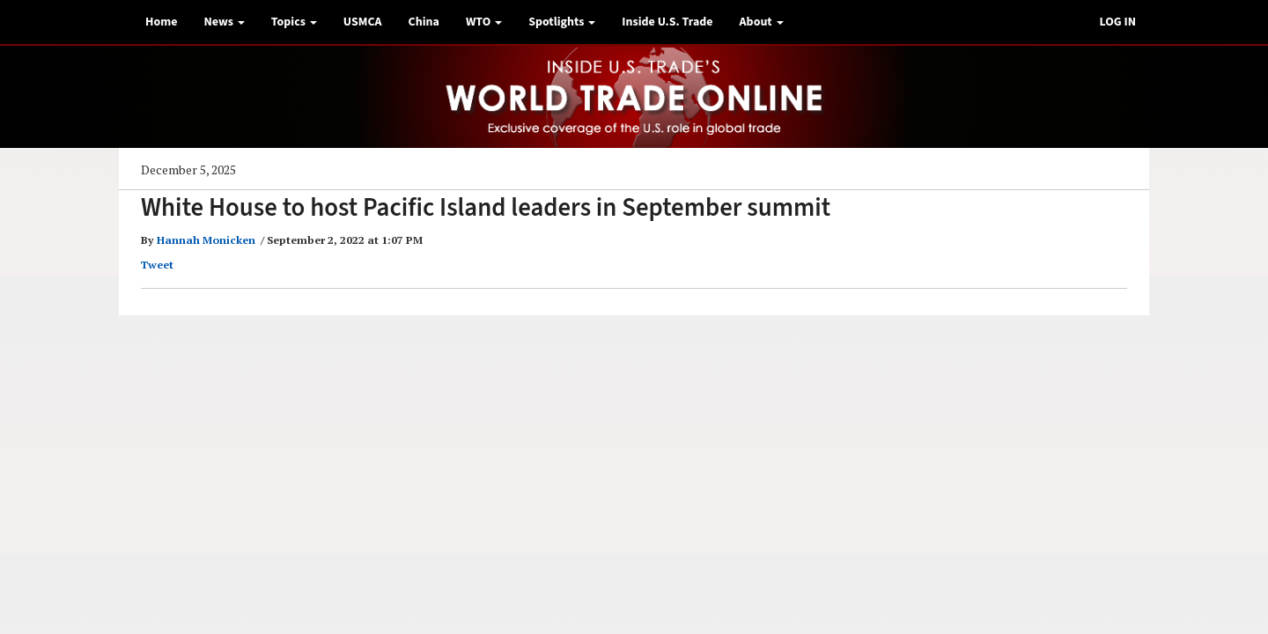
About (762, 22)
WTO (484, 22)
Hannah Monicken (206, 239)
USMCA (362, 22)
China (424, 22)
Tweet (157, 264)
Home (161, 22)
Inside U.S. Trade (667, 22)
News (223, 22)
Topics (294, 22)
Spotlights (561, 22)
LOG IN (1117, 22)
